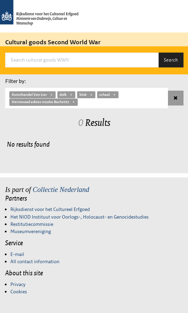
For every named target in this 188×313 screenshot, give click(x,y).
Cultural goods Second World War (53, 42)
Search (171, 60)
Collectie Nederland (60, 189)
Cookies (18, 291)
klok (86, 94)
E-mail (17, 254)
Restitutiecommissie (31, 224)
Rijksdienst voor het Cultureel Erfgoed (50, 209)
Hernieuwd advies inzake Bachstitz (43, 101)
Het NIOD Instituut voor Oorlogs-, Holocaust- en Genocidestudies (79, 217)
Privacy (18, 284)
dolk (66, 94)
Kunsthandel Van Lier (32, 94)
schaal (107, 94)
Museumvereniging (30, 231)
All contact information (34, 261)
